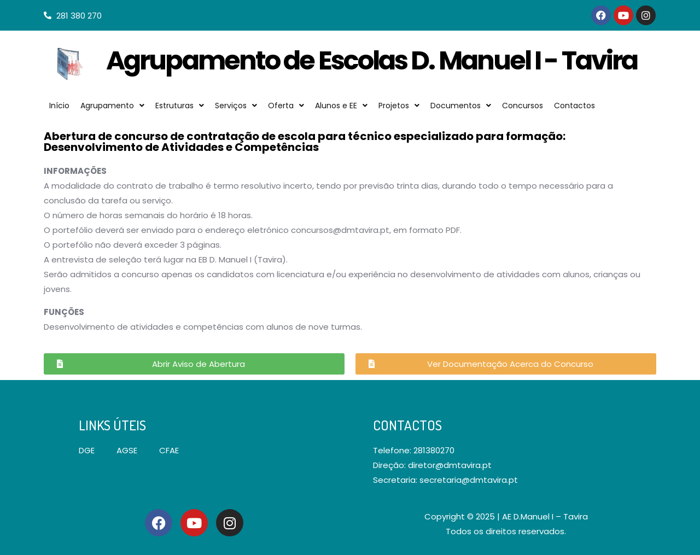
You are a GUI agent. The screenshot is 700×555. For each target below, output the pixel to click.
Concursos (522, 105)
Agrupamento (112, 105)
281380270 (433, 450)
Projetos (398, 105)
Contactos (574, 105)
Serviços (236, 105)
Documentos (460, 105)
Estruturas (179, 105)
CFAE (169, 450)
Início (59, 105)
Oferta (286, 105)
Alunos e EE (341, 105)
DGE (87, 450)
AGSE (126, 450)
